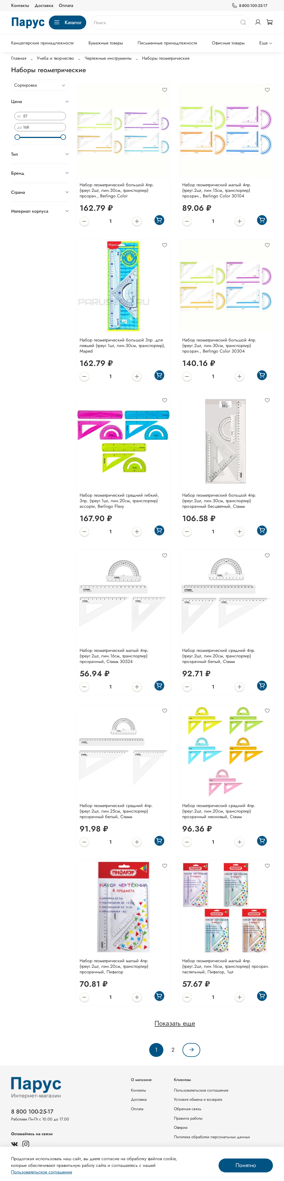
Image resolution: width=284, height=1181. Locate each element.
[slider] (17, 137)
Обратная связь (187, 1109)
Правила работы (188, 1118)
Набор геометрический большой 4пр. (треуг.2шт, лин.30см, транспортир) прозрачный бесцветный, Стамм (219, 500)
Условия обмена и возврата (198, 1099)
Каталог (68, 22)
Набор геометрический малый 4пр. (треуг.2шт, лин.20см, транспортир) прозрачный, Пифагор (114, 966)
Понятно (245, 1165)
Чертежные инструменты (108, 58)
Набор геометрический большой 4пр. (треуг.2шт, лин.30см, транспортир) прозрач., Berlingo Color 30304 (219, 345)
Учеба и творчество (55, 58)
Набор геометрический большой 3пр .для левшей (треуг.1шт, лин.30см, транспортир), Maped (122, 345)
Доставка (44, 5)
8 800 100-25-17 (32, 1111)
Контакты (20, 5)
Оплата (66, 5)
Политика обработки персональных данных (212, 1137)
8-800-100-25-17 (249, 6)
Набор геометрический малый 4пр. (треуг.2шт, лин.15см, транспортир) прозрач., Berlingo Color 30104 (216, 190)
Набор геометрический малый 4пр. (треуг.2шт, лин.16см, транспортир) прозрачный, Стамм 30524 (114, 656)
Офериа (180, 1127)
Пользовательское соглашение (201, 1090)
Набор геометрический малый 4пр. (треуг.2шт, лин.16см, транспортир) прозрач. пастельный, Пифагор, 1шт (225, 966)
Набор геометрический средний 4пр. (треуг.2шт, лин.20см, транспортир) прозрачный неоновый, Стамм (218, 811)
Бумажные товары (105, 43)
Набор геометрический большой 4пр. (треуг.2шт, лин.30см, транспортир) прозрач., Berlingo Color (117, 190)
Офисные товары (228, 43)
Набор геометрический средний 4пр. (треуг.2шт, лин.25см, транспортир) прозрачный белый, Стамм (116, 811)
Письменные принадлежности (167, 43)
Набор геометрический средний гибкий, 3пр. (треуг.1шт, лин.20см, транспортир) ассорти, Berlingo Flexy (119, 500)
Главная (18, 58)
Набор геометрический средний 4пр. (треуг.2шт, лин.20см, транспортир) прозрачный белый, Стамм (218, 656)
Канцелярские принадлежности (42, 43)
